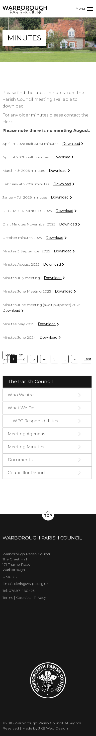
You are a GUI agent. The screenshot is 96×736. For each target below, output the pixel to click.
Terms (7, 597)
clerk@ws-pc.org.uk (31, 583)
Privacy (40, 597)
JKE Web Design (53, 728)
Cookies (23, 597)
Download (71, 143)
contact (72, 115)
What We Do (21, 408)
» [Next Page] (75, 359)
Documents (20, 459)
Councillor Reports (27, 472)
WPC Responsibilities (35, 421)
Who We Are (21, 395)
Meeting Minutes (26, 446)
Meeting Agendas (26, 433)
